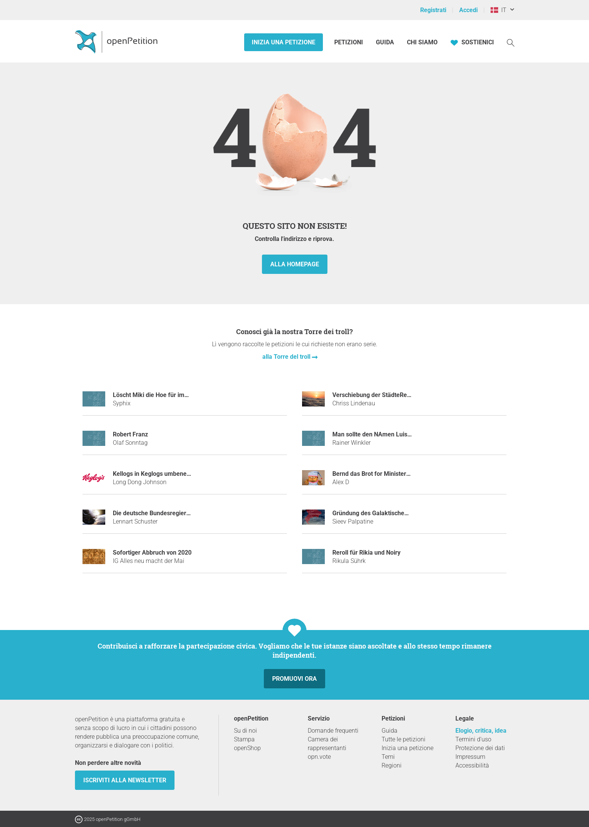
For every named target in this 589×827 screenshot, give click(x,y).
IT (498, 10)
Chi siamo (422, 42)
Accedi (468, 10)
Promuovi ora (294, 678)
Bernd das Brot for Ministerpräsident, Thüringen (397, 473)
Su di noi (245, 730)
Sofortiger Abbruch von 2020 (152, 552)
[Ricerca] (510, 42)
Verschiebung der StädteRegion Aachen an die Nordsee (408, 395)
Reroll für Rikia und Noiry (366, 552)
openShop (247, 748)
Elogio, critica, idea (480, 730)
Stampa (244, 739)
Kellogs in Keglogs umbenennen (156, 473)
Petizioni (349, 42)
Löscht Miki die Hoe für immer (154, 395)
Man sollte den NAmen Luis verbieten (383, 434)
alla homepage (294, 264)
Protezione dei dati (480, 748)
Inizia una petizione (283, 42)
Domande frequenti (333, 730)
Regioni (392, 765)
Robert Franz (130, 434)
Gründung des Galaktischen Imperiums (385, 513)
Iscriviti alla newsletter (124, 780)
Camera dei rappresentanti (327, 744)
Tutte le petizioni (403, 739)
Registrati (433, 10)
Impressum (470, 756)
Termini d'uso (473, 739)
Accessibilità (472, 765)
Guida (385, 42)
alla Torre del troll (287, 356)
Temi (388, 756)
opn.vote (319, 756)
